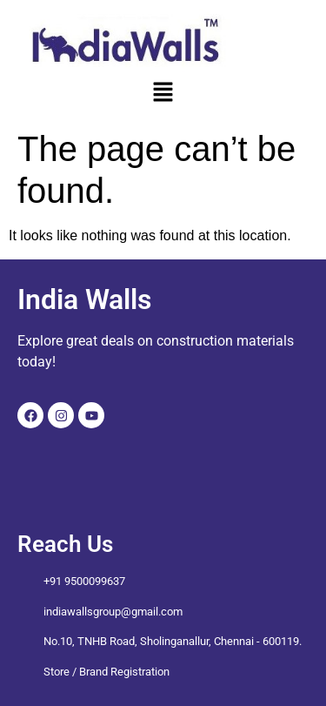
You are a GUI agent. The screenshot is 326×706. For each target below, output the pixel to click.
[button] (162, 93)
